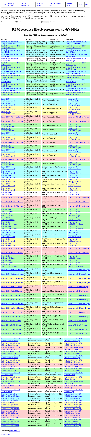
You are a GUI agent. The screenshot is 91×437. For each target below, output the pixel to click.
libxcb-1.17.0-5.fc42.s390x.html (12, 159)
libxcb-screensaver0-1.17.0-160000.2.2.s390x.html (10, 365)
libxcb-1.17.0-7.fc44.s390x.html (12, 117)
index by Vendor (40, 4)
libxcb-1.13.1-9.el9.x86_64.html (12, 295)
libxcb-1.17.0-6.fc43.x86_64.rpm (74, 146)
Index (4, 4)
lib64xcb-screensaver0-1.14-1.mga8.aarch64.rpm (76, 89)
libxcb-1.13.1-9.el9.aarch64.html (12, 270)
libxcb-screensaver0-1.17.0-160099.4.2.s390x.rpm (73, 348)
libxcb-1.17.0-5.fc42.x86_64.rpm (74, 163)
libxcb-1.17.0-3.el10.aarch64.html (8, 168)
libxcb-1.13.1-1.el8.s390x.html (11, 312)
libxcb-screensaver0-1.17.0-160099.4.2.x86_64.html (10, 352)
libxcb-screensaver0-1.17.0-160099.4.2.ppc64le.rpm (73, 344)
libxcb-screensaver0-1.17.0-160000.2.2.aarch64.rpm (73, 357)
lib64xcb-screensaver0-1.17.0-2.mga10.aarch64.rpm (76, 42)
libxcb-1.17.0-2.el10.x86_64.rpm (74, 257)
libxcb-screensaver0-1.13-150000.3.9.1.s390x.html (10, 412)
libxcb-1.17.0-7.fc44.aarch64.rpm (74, 100)
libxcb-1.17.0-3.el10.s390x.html (12, 197)
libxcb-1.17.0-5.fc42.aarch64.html (8, 151)
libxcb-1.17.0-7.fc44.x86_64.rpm (74, 125)
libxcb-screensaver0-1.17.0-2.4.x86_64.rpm (73, 382)
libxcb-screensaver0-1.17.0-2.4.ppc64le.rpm (73, 378)
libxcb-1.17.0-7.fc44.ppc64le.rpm (74, 108)
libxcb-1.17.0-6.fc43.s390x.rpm (78, 142)
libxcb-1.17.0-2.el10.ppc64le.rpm (74, 240)
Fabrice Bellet (5, 434)
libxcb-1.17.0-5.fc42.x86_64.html (8, 163)
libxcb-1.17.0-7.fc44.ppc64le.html (8, 108)
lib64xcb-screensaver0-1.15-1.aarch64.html (11, 81)
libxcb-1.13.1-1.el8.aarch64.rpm (79, 304)
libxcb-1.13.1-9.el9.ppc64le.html (12, 278)
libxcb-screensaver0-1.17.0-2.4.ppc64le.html (10, 378)
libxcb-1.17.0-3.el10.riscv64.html (7, 193)
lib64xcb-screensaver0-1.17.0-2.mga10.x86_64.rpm (76, 47)
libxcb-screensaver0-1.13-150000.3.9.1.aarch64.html (10, 395)
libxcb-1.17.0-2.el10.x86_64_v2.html (9, 265)
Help (86, 4)
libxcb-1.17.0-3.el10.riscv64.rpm (74, 193)
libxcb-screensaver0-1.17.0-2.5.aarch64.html (10, 374)
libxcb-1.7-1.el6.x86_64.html (11, 321)
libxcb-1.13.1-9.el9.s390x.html (11, 287)
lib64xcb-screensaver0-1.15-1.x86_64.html (11, 85)
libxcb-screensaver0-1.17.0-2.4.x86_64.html (10, 382)
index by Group (11, 4)
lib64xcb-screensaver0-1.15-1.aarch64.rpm (76, 81)
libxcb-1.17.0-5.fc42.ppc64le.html (8, 155)
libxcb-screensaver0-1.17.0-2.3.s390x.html (10, 386)
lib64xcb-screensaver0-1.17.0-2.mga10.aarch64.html (11, 42)
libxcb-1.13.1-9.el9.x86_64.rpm (78, 295)
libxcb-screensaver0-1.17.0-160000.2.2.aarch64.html (10, 357)
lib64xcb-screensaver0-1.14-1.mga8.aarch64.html (11, 89)
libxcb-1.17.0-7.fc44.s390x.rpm (78, 117)
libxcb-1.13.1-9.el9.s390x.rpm (78, 287)
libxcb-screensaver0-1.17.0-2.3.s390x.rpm (73, 386)
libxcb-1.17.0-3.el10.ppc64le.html (8, 180)
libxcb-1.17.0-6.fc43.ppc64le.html (8, 138)
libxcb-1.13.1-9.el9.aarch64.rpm (79, 270)
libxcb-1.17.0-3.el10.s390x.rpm (78, 197)
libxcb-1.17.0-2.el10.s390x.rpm (78, 248)
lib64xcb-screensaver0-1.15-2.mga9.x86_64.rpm (76, 76)
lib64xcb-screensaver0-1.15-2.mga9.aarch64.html (11, 72)
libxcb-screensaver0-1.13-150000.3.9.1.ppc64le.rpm (73, 403)
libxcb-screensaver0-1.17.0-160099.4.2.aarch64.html (10, 340)
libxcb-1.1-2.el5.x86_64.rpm (77, 329)
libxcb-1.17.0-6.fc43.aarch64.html (8, 134)
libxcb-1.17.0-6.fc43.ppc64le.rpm (74, 138)
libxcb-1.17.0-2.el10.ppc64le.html (8, 240)
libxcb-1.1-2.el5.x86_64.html (11, 329)
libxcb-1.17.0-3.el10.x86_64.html (7, 210)
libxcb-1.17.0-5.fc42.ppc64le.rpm (74, 155)
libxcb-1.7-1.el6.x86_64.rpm (77, 321)
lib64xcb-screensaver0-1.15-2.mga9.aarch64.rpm (76, 72)
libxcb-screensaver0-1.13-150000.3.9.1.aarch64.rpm (73, 395)
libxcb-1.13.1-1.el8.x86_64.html (12, 316)
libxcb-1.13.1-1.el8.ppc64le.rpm (79, 308)
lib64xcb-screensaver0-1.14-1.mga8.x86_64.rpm (76, 93)
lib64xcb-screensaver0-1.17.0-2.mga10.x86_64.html (11, 47)
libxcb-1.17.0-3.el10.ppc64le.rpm (74, 180)
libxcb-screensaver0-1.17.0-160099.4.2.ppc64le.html (10, 344)
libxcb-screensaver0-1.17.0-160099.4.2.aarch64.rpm (73, 340)
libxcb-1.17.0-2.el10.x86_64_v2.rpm (75, 265)
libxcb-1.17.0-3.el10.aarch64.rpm (74, 168)
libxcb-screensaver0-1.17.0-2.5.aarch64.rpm (73, 374)
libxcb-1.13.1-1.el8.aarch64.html (12, 304)
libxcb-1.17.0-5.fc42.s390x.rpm (78, 159)
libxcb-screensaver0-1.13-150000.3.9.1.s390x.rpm (72, 412)
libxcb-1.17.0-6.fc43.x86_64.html (8, 146)
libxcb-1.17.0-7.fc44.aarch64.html (8, 100)
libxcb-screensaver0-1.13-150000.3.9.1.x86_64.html (10, 420)
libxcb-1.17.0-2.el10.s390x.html (12, 248)
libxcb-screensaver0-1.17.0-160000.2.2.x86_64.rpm (73, 369)
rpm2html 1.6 (15, 431)
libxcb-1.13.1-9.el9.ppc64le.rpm (79, 278)
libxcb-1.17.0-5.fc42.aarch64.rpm (74, 151)
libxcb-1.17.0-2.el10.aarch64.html (8, 231)
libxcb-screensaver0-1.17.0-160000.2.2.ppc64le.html (10, 361)
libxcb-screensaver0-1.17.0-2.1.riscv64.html (10, 391)
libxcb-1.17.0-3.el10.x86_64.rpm (74, 210)
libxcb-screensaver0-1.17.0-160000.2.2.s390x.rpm (73, 365)
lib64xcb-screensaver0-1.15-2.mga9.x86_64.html (11, 76)
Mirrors (80, 4)
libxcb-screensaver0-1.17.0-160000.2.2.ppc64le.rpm (73, 361)
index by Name (69, 4)
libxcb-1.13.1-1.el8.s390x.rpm (78, 312)
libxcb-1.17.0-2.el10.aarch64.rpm (74, 231)
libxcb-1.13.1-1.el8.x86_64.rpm (78, 316)
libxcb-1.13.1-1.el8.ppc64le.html (12, 308)
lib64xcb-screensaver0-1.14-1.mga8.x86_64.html (11, 93)
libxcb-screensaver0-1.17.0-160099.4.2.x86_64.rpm (73, 352)
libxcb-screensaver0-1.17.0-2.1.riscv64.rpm (73, 391)
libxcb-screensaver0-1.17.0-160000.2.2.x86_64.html (10, 369)
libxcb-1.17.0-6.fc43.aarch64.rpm (74, 134)
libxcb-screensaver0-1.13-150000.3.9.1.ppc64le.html (10, 403)
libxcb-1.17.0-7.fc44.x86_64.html (8, 125)
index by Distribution (25, 4)
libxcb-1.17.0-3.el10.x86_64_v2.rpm (75, 223)
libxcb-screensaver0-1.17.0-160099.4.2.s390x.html (10, 348)
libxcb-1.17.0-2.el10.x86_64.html (7, 257)
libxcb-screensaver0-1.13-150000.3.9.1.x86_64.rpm (72, 420)
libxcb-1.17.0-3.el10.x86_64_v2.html (9, 223)
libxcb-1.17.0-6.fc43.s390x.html (12, 142)
